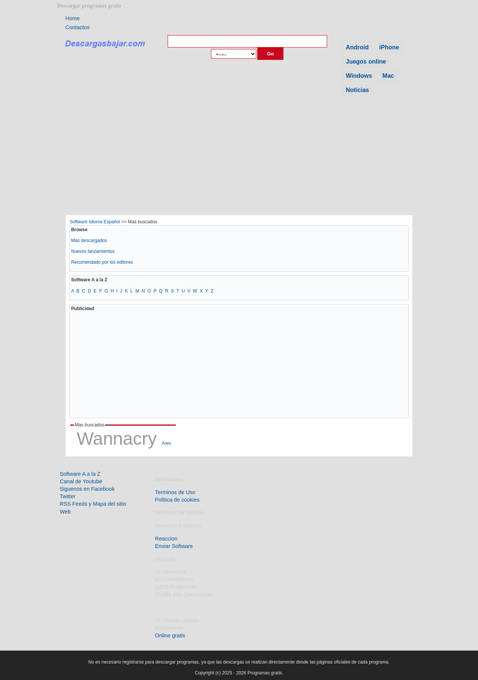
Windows (359, 76)
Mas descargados (89, 240)
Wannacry (116, 438)
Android (357, 47)
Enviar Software (174, 546)
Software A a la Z (80, 474)
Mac (388, 76)
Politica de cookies (177, 500)
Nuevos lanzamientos (92, 251)
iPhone (389, 47)
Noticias (357, 90)
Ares (166, 443)
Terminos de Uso (175, 492)
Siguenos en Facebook (87, 489)
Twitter (67, 496)
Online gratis (170, 635)
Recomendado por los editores (102, 262)
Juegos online (366, 61)
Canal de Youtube (81, 481)
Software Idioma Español (94, 221)
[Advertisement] (239, 158)
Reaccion (166, 539)
